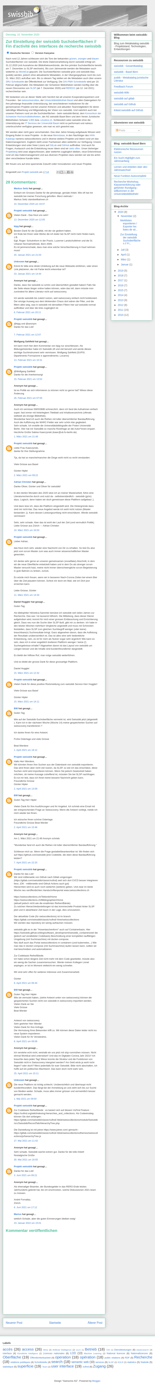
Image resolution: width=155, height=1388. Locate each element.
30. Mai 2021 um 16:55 (26, 1159)
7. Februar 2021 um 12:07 (27, 334)
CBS (108, 1350)
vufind (86, 1366)
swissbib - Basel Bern (126, 71)
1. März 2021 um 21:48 (26, 436)
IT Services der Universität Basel (42, 123)
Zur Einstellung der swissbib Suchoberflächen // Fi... (130, 239)
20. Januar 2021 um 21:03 (27, 255)
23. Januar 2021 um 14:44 (27, 273)
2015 (121, 290)
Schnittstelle (40, 1362)
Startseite (55, 1322)
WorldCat (24, 71)
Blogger (96, 1381)
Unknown (19, 261)
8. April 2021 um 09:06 (25, 1041)
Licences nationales (53, 1353)
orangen (82, 58)
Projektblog (11, 151)
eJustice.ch (46, 120)
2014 (121, 295)
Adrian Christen (23, 482)
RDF (127, 1357)
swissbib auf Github (125, 104)
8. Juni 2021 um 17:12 (25, 1207)
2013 (121, 300)
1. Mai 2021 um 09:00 (25, 1098)
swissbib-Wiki (121, 92)
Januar (125, 264)
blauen (95, 58)
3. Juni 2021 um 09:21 (25, 1175)
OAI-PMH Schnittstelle (74, 81)
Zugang (99, 1366)
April (124, 254)
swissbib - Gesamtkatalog (128, 65)
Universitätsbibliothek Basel (59, 100)
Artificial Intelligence (61, 1350)
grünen (72, 58)
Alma (45, 1350)
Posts (120, 130)
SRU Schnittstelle (15, 81)
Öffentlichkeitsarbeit (40, 1357)
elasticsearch (142, 1350)
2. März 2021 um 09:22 (26, 475)
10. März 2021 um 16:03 (26, 530)
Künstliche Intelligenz (27, 1353)
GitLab (53, 145)
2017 (121, 280)
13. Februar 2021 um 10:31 (28, 360)
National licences (116, 1353)
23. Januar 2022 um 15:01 (27, 1223)
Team (44, 1366)
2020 (121, 211)
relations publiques (20, 1362)
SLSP (33, 88)
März (124, 259)
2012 (121, 305)
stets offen (74, 148)
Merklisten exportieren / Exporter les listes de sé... (129, 225)
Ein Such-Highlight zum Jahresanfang (127, 159)
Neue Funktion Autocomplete (130, 175)
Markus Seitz (21, 188)
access (28, 1349)
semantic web (80, 1362)
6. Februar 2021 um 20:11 (27, 312)
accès (7, 1349)
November (127, 216)
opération (88, 1357)
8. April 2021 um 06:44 (25, 983)
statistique (8, 1366)
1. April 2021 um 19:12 (25, 750)
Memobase (59, 135)
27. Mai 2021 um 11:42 (26, 1140)
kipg (16, 226)
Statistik (145, 1362)
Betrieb (91, 1349)
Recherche (143, 1357)
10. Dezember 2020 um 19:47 (29, 204)
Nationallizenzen (139, 1353)
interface (7, 1353)
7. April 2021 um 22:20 (25, 862)
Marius (17, 1214)
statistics (131, 1362)
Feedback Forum (123, 86)
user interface (62, 1366)
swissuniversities (30, 100)
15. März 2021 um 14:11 (26, 701)
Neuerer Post (14, 1322)
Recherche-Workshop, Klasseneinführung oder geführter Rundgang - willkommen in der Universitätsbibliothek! (127, 187)
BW (16, 708)
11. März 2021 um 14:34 (26, 595)
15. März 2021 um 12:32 (26, 673)
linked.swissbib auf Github (128, 110)
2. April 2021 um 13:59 (25, 788)
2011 (121, 309)
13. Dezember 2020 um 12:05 (29, 219)
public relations (112, 1357)
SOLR (120, 1362)
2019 (121, 270)
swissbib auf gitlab (124, 98)
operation (63, 1357)
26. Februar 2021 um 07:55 (28, 398)
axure (78, 1350)
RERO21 (70, 88)
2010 (121, 314)
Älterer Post (95, 1322)
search (57, 1362)
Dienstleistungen (123, 1349)
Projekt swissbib (23, 210)
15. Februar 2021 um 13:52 (28, 379)
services (99, 1362)
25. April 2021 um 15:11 (26, 1073)
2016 (121, 285)
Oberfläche (12, 1357)
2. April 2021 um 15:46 (25, 827)
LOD (73, 1353)
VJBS (31, 120)
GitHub (65, 145)
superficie (25, 1366)
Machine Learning (92, 1353)
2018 (121, 275)
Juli (123, 249)
